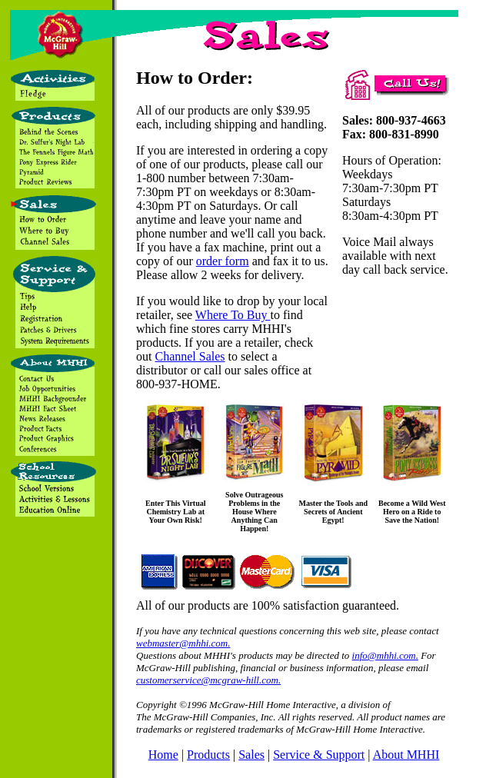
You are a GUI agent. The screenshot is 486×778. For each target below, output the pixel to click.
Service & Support (318, 754)
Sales (251, 754)
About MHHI (406, 754)
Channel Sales (190, 356)
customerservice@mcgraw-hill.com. (208, 680)
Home (163, 754)
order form (222, 261)
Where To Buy (233, 314)
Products (208, 754)
